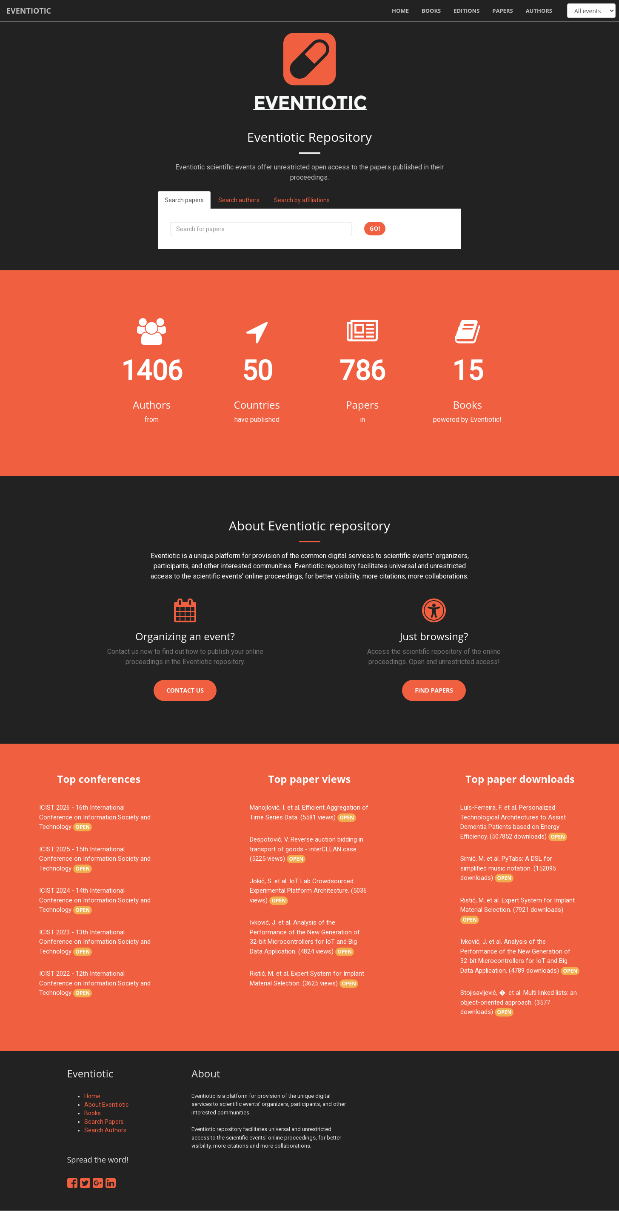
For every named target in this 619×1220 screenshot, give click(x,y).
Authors (539, 10)
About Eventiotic (106, 1104)
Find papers (434, 690)
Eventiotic (28, 11)
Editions (466, 10)
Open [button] (82, 827)
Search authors (239, 200)
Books (431, 10)
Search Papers (104, 1121)
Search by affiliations (302, 200)
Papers (502, 10)
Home (400, 10)
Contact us (185, 690)
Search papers (184, 200)
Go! (374, 228)
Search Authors (105, 1130)
